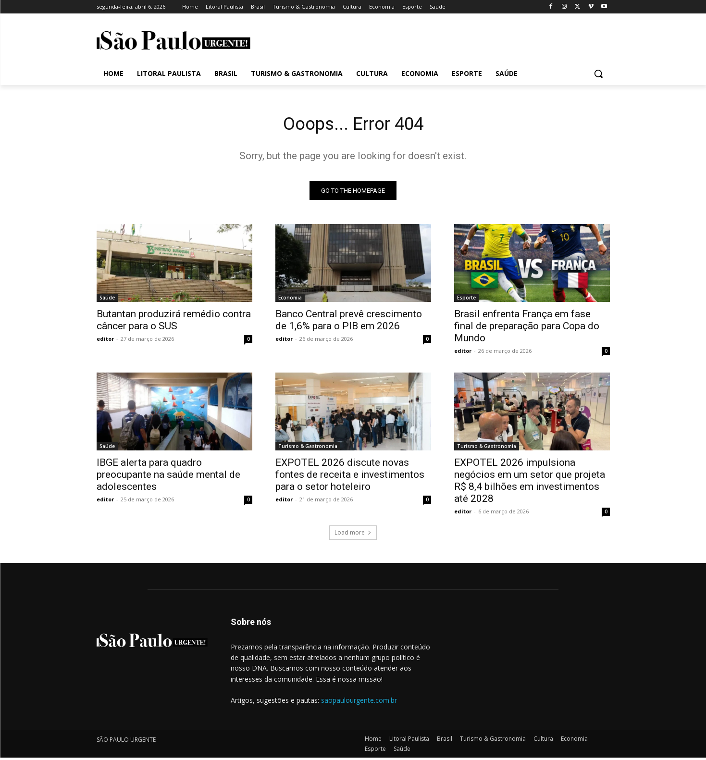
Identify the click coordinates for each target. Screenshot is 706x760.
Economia (290, 300)
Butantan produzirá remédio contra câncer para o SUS (174, 322)
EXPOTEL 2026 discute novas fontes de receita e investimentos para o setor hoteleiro (349, 477)
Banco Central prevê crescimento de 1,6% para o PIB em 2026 (348, 322)
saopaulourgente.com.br (359, 702)
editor (105, 341)
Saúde (107, 300)
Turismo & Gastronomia (307, 448)
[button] (598, 73)
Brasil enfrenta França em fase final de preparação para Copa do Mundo (526, 328)
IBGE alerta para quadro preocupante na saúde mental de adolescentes (168, 477)
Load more (353, 535)
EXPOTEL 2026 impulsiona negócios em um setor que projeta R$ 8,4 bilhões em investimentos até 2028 (529, 483)
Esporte (466, 300)
